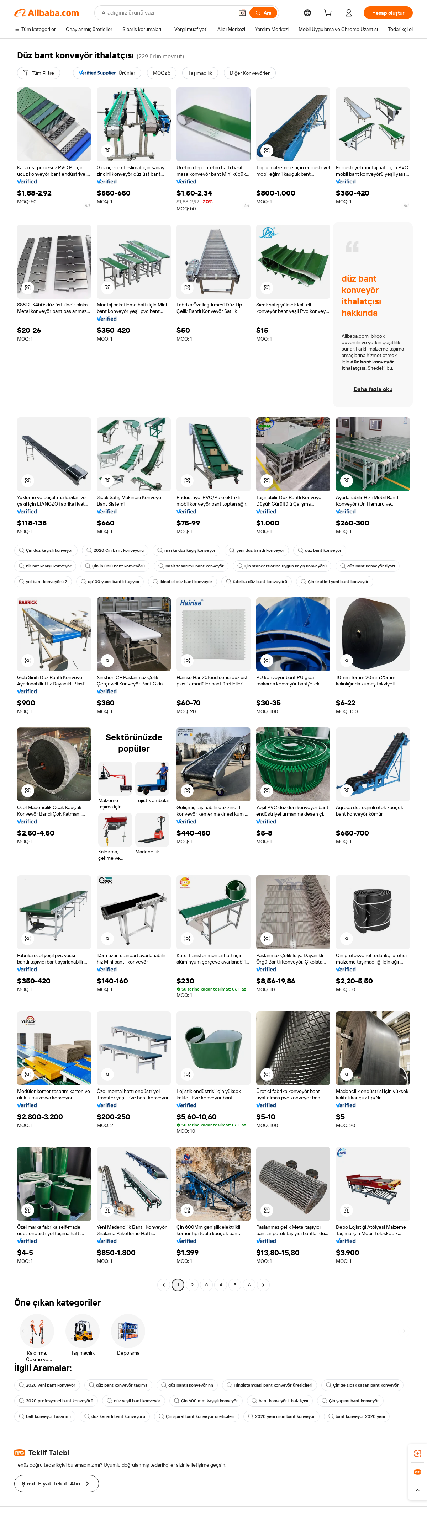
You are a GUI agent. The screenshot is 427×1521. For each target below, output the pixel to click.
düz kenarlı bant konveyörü (114, 1416)
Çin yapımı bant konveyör (350, 1401)
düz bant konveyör (320, 550)
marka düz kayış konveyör (186, 550)
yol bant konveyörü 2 (43, 582)
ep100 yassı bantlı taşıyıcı (110, 582)
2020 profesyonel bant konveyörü (56, 1401)
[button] (242, 13)
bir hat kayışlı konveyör (45, 566)
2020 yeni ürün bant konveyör (281, 1416)
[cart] (329, 14)
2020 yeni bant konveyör (47, 1385)
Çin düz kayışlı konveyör (46, 550)
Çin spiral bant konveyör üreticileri (196, 1416)
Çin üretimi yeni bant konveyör (335, 582)
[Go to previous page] (163, 1285)
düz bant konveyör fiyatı (367, 566)
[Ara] (263, 12)
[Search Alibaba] (167, 13)
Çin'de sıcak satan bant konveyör (362, 1385)
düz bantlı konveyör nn (187, 1385)
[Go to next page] (263, 1285)
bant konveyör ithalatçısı (280, 1401)
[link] (417, 1453)
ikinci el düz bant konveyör (182, 582)
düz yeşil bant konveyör (133, 1401)
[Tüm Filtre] (38, 73)
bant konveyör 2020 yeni (356, 1416)
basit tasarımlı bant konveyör (191, 566)
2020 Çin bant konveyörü (115, 550)
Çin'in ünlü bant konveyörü (115, 566)
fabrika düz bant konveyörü (256, 582)
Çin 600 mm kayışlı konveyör (206, 1401)
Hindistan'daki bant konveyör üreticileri (269, 1385)
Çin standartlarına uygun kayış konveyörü (282, 566)
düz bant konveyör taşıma (118, 1385)
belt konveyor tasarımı (45, 1416)
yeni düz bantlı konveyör (256, 550)
